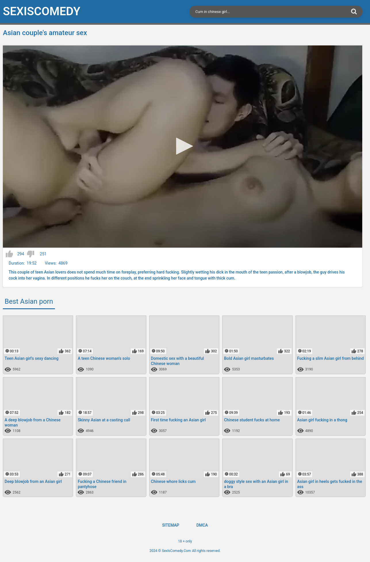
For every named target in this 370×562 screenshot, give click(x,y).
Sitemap (170, 525)
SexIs (41, 11)
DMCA (202, 525)
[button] (182, 146)
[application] (182, 146)
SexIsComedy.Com (176, 551)
